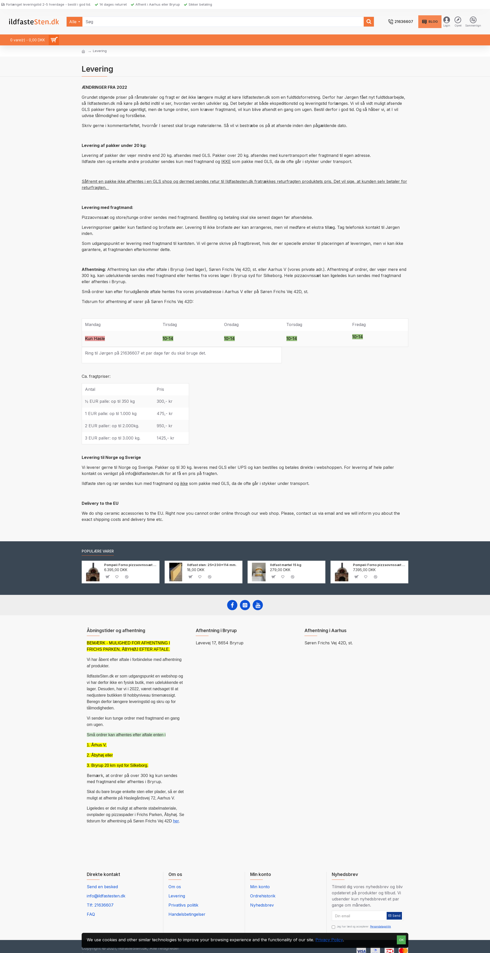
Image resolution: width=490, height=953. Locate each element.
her (176, 821)
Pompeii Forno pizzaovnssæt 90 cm (130, 565)
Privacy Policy (329, 939)
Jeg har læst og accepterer (362, 927)
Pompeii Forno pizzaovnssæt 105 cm (379, 565)
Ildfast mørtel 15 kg (285, 565)
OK (401, 940)
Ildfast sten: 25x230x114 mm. (212, 565)
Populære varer (98, 551)
